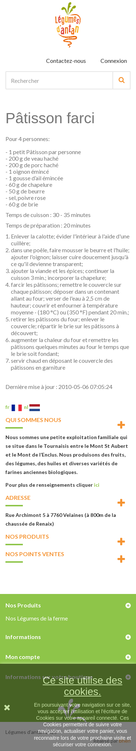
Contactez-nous (66, 60)
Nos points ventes (34, 553)
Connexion (113, 60)
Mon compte (22, 656)
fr (13, 407)
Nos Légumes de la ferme (36, 618)
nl (32, 407)
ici (96, 485)
